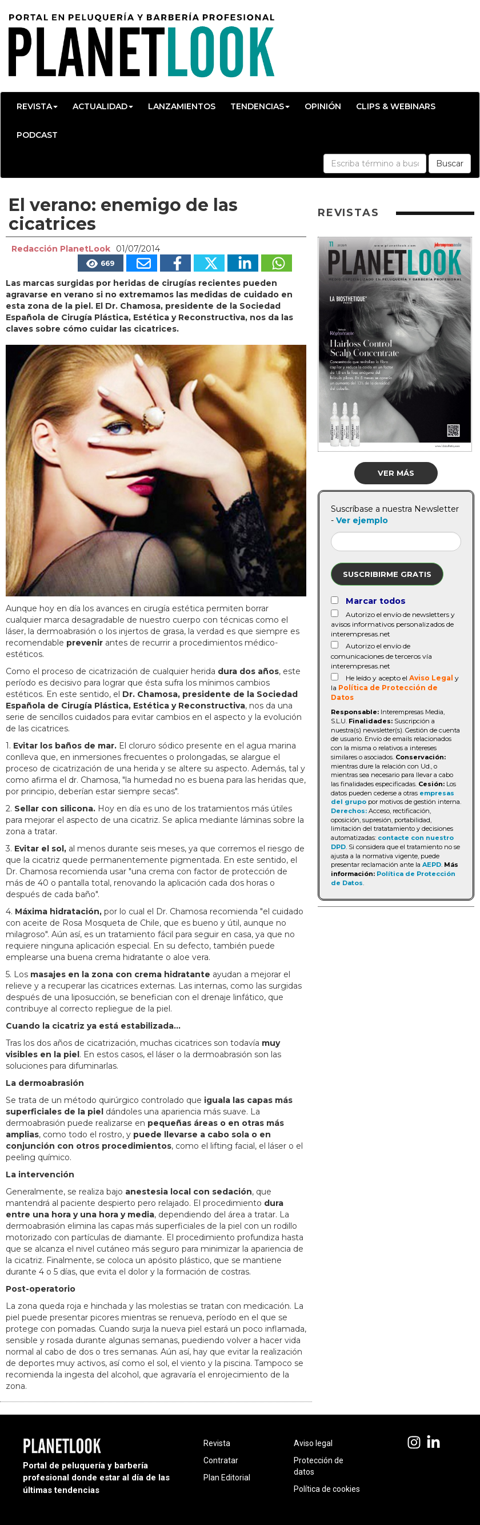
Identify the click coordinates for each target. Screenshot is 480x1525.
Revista (37, 106)
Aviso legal (313, 1443)
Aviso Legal (431, 678)
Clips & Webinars (395, 106)
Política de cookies (327, 1489)
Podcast (37, 135)
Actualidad (103, 106)
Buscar (449, 163)
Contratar (220, 1460)
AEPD (431, 865)
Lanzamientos (181, 106)
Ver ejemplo (362, 520)
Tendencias (260, 106)
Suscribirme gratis (387, 574)
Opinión (323, 106)
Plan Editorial (226, 1477)
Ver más (396, 472)
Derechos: (349, 811)
